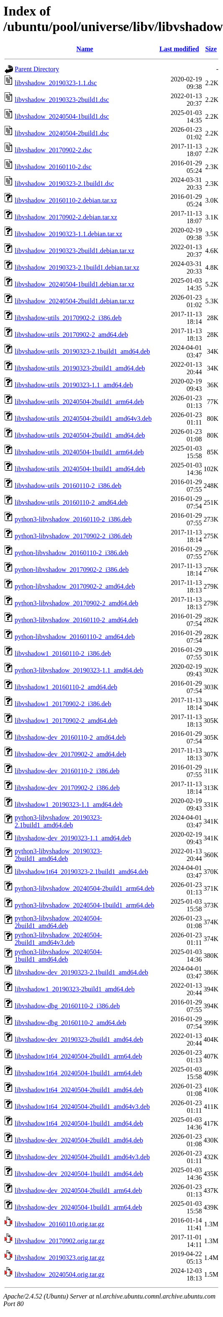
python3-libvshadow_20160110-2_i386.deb (73, 519)
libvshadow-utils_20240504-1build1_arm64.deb (79, 452)
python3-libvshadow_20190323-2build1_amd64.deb (58, 855)
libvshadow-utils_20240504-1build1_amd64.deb (80, 468)
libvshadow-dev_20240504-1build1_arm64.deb (78, 1207)
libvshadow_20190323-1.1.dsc (56, 82)
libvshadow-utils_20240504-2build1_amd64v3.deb (83, 418)
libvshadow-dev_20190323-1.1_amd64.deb (73, 838)
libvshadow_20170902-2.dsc (53, 150)
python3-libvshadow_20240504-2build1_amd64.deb (58, 922)
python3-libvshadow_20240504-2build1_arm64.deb (84, 888)
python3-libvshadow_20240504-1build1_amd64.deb (58, 955)
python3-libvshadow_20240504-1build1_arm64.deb (84, 905)
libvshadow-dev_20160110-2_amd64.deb (70, 737)
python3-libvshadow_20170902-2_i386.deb (73, 536)
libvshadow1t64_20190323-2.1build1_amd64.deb (81, 871)
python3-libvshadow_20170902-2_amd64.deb (76, 603)
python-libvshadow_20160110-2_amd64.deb (75, 636)
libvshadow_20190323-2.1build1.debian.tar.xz (77, 267)
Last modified (179, 48)
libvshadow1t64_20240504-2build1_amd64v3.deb (82, 1106)
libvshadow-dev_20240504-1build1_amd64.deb (79, 1173)
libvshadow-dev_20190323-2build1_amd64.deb (79, 1039)
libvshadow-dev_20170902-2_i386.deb (67, 787)
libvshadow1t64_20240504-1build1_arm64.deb (78, 1073)
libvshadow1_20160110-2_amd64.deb (66, 687)
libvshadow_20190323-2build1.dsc (62, 99)
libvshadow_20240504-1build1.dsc (62, 116)
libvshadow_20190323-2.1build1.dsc (64, 183)
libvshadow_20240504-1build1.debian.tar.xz (74, 284)
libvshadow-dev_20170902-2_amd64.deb (70, 754)
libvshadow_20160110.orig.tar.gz (59, 1224)
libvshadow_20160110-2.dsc (53, 166)
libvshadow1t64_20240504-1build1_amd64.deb (79, 1123)
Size (211, 48)
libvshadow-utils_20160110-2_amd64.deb (71, 502)
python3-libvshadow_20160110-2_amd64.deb (76, 619)
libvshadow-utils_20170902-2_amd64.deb (71, 334)
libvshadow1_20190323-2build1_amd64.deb (75, 989)
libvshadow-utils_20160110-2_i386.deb (68, 485)
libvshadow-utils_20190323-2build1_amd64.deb (80, 368)
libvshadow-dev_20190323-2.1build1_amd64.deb (81, 972)
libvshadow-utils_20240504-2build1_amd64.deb (80, 435)
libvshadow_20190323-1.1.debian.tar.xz (68, 233)
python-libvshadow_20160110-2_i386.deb (71, 552)
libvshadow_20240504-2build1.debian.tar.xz (74, 301)
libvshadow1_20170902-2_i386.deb (63, 703)
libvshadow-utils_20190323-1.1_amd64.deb (74, 385)
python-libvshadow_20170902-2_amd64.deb (75, 586)
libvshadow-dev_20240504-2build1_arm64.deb (78, 1190)
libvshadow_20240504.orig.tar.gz (60, 1274)
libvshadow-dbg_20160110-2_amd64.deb (70, 1022)
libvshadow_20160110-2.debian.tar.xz (66, 200)
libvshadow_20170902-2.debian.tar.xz (66, 217)
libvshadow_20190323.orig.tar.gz (60, 1257)
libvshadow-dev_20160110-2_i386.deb (67, 771)
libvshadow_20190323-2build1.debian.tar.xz (74, 250)
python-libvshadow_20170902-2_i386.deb (71, 569)
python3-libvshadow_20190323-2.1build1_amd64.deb (58, 821)
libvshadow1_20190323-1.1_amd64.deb (69, 804)
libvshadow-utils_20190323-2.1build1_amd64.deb (82, 351)
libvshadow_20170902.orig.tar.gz (60, 1240)
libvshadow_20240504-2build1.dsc (62, 133)
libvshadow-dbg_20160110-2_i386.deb (67, 1005)
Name (85, 48)
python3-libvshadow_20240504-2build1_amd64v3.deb (58, 938)
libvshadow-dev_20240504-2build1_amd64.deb (79, 1140)
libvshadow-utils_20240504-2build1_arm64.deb (79, 401)
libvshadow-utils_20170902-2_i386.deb (68, 317)
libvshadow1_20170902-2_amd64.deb (66, 720)
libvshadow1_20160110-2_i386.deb (63, 653)
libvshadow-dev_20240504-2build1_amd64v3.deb (82, 1157)
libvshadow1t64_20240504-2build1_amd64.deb (79, 1089)
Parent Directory (37, 69)
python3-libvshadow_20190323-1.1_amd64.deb (79, 670)
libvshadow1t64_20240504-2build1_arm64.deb (78, 1056)
